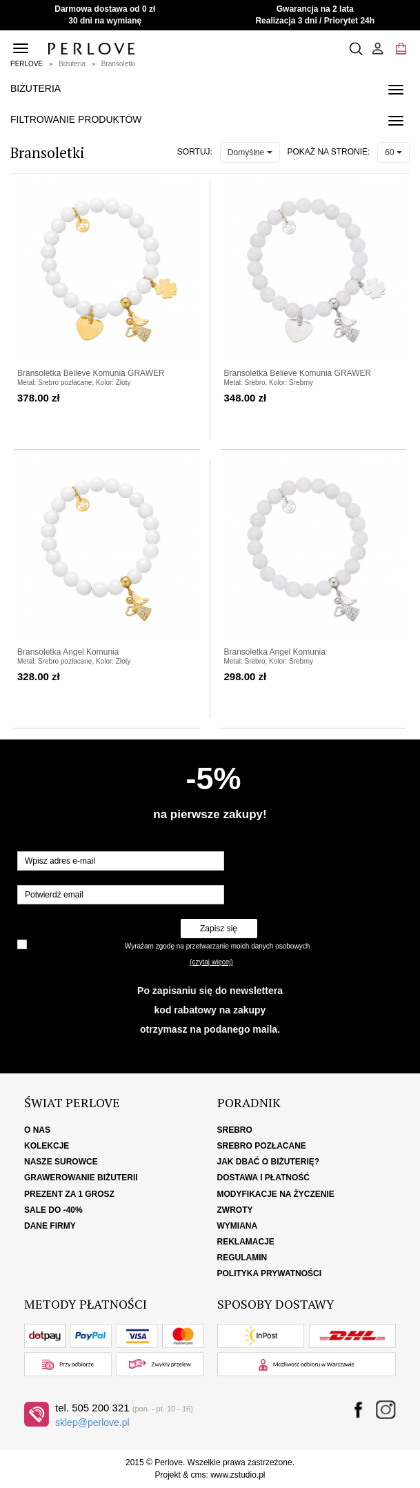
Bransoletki (118, 64)
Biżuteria (72, 64)
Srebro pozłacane (261, 1146)
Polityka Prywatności (269, 1273)
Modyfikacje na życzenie (275, 1194)
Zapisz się (218, 928)
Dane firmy (50, 1226)
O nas (37, 1130)
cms (198, 1475)
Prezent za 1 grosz (69, 1194)
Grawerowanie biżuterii (81, 1177)
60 (393, 152)
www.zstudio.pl (237, 1475)
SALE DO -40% (53, 1210)
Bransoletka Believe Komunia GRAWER (91, 373)
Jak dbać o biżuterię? (268, 1162)
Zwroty (235, 1210)
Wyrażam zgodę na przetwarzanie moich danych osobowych (217, 946)
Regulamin (242, 1257)
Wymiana (237, 1226)
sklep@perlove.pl (92, 1422)
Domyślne (250, 152)
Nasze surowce (61, 1162)
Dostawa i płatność (263, 1177)
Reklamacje (245, 1242)
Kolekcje (46, 1146)
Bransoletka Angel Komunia (68, 652)
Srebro (234, 1130)
